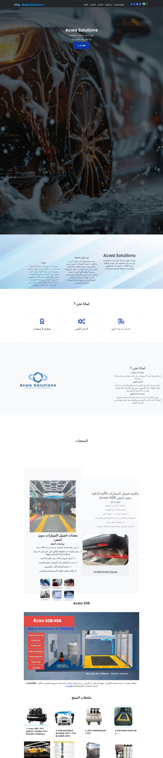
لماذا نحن (100, 5)
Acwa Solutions (33, 5)
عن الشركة (108, 5)
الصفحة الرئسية (119, 5)
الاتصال (86, 5)
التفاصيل (69, 685)
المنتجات (92, 5)
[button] (85, 554)
